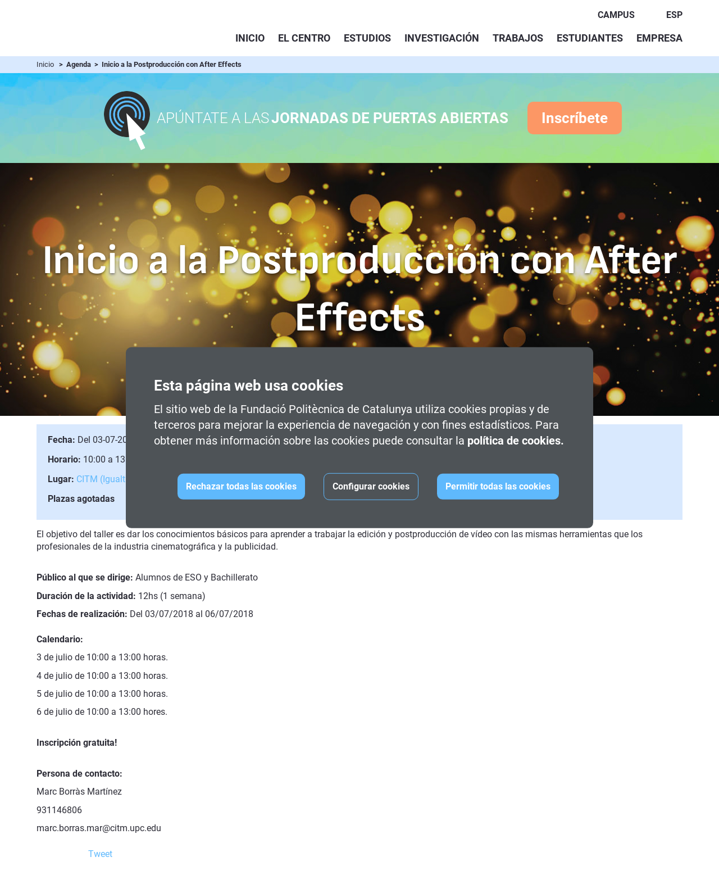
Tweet (100, 854)
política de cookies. (515, 440)
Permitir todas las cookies (497, 486)
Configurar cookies (371, 486)
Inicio (250, 38)
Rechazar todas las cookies (241, 486)
